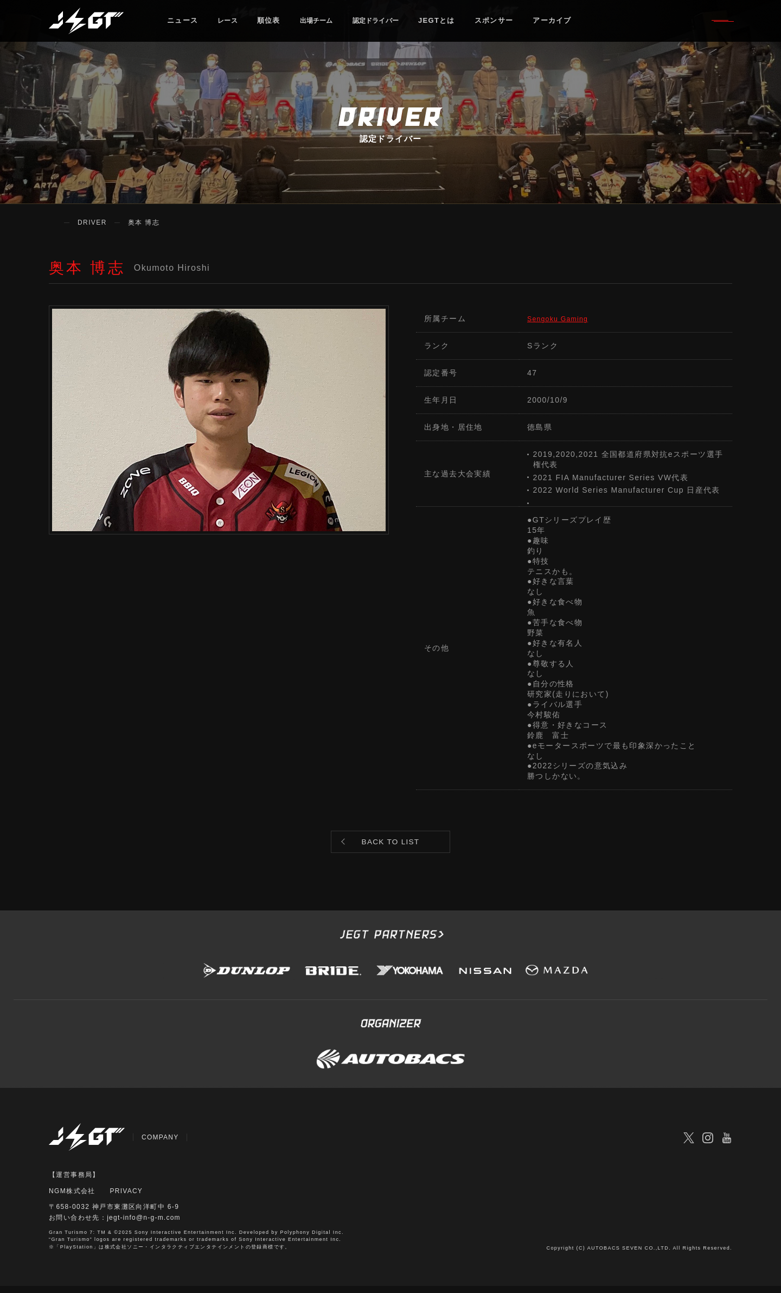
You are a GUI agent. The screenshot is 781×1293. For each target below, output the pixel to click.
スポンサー (510, 24)
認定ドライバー (389, 24)
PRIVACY (127, 1197)
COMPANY (161, 1144)
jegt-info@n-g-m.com (144, 1224)
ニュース (182, 24)
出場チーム (322, 24)
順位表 (272, 24)
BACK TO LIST (390, 845)
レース (229, 24)
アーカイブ (569, 24)
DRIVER (92, 222)
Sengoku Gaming (562, 318)
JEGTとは (454, 24)
